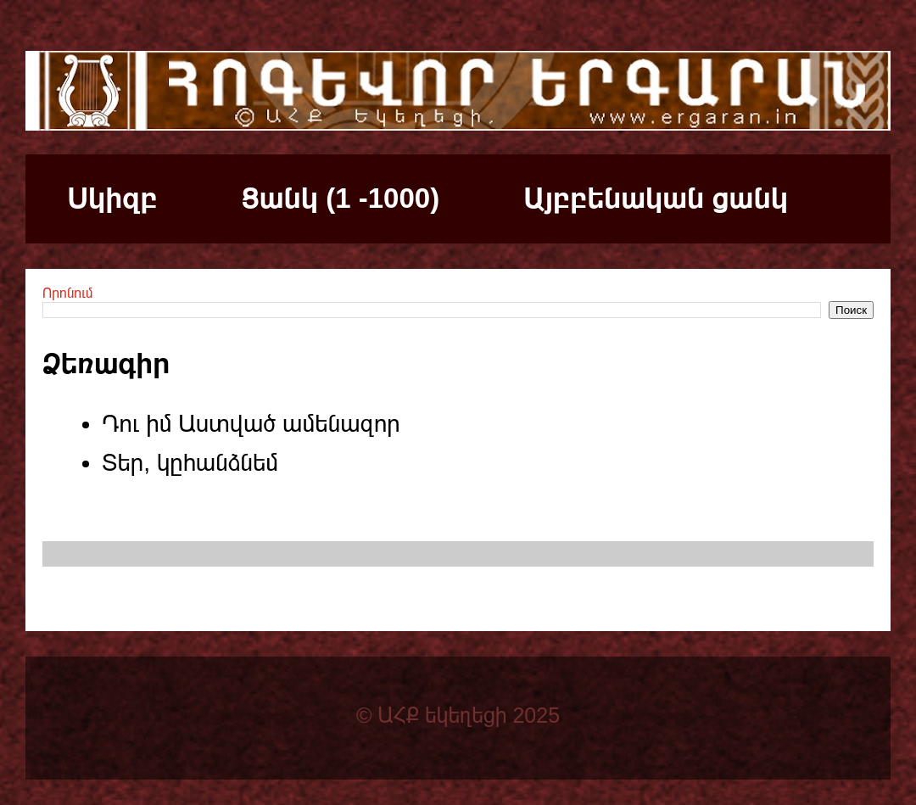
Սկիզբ (113, 198)
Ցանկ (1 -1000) (340, 198)
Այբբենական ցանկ (655, 198)
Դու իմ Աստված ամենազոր (251, 424)
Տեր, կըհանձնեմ (190, 463)
